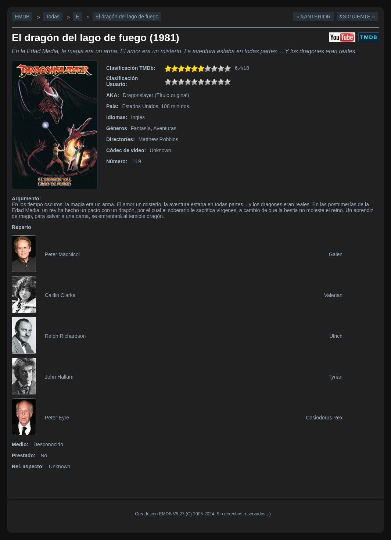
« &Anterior (313, 16)
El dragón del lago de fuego (127, 16)
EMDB (22, 16)
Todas (53, 16)
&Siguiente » (357, 16)
